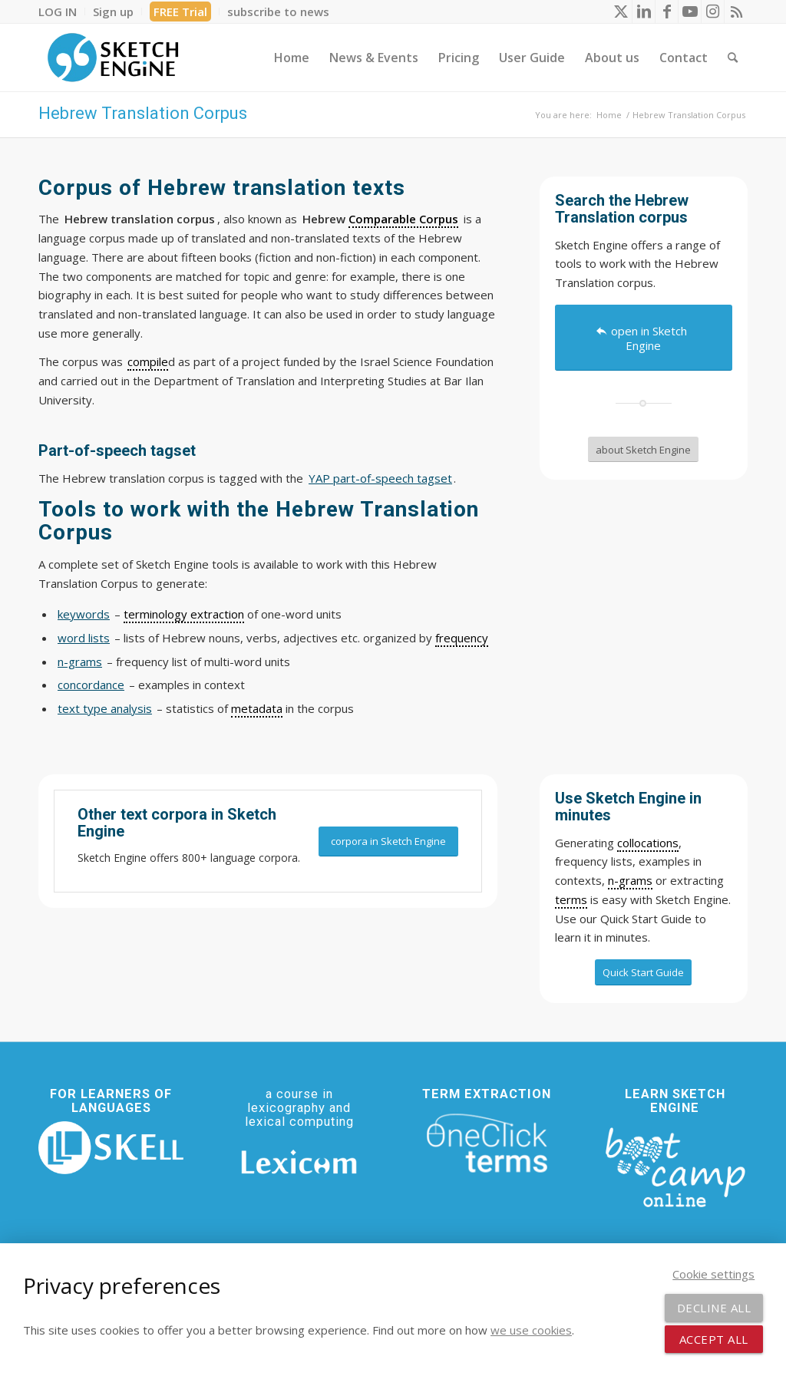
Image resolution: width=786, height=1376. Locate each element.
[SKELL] (110, 1147)
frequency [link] (461, 637)
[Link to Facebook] (667, 11)
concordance (91, 684)
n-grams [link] (630, 880)
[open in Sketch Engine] (643, 338)
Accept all (713, 1339)
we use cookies (531, 1330)
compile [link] (147, 361)
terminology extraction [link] (184, 614)
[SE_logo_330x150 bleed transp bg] (112, 57)
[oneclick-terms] (487, 1143)
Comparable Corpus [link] (403, 218)
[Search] (733, 57)
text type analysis (105, 708)
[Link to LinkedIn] (643, 11)
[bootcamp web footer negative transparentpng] (675, 1165)
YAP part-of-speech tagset (380, 478)
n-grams (80, 661)
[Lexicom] (299, 1162)
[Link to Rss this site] (736, 11)
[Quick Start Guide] (643, 972)
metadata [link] (256, 708)
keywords (84, 614)
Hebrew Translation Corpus (142, 113)
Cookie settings (713, 1274)
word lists (84, 637)
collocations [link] (648, 842)
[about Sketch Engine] (643, 450)
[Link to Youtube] (690, 11)
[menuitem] (61, 11)
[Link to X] (620, 11)
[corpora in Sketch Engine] (388, 841)
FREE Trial (180, 11)
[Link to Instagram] (713, 11)
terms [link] (571, 899)
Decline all (714, 1307)
